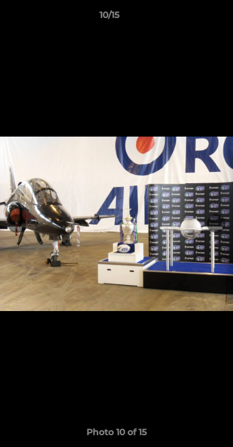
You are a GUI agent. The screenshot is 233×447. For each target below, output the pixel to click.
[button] (188, 18)
